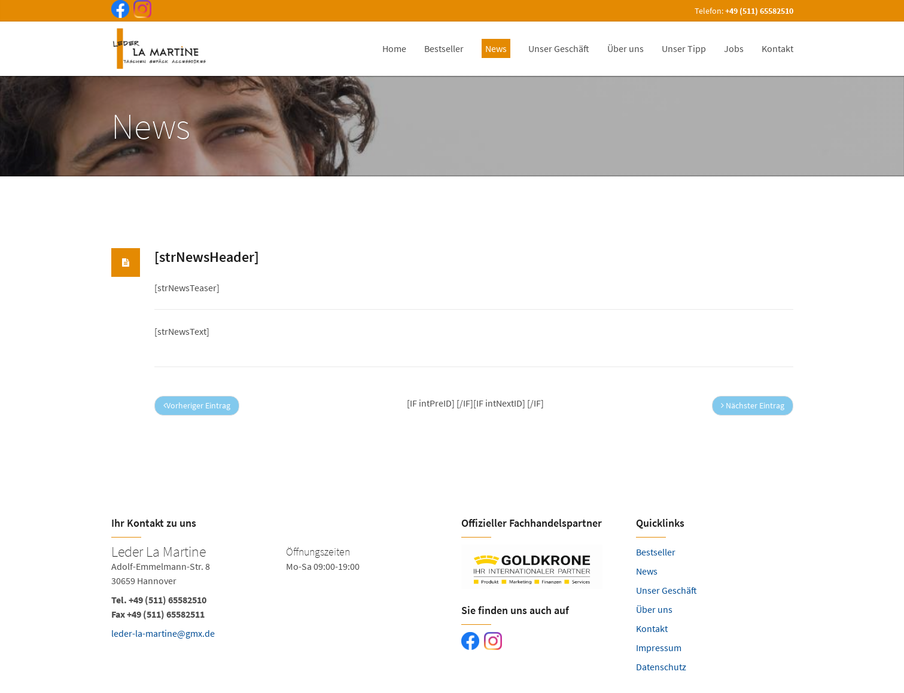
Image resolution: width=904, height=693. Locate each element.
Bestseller (655, 552)
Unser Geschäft (666, 590)
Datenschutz (661, 667)
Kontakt (652, 628)
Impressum (658, 648)
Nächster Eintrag (752, 405)
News (647, 571)
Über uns (654, 609)
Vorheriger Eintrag (196, 405)
